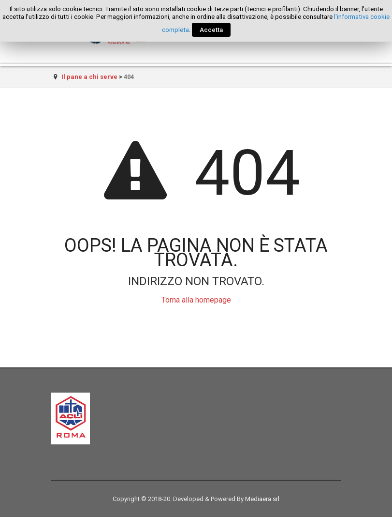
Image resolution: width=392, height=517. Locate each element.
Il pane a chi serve (89, 76)
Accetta (211, 29)
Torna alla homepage (196, 299)
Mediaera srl (262, 498)
